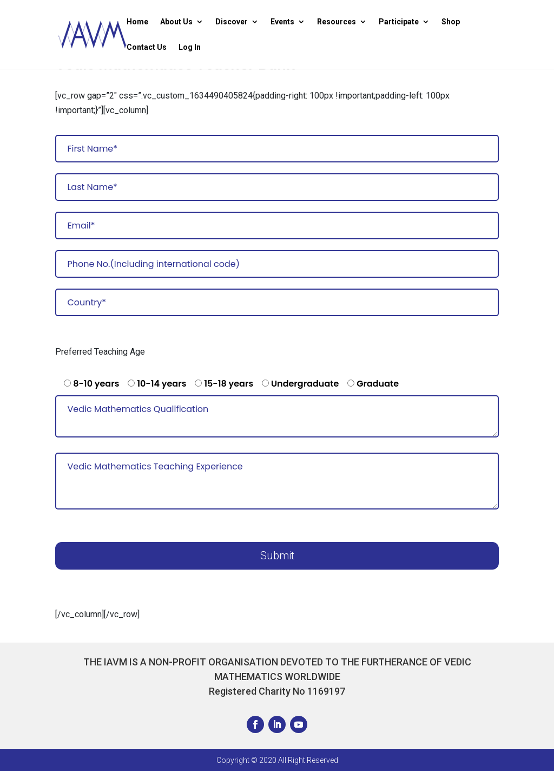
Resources (336, 22)
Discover (231, 22)
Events (282, 22)
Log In (190, 47)
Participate (399, 22)
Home (137, 22)
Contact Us (147, 47)
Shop (450, 22)
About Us (176, 22)
